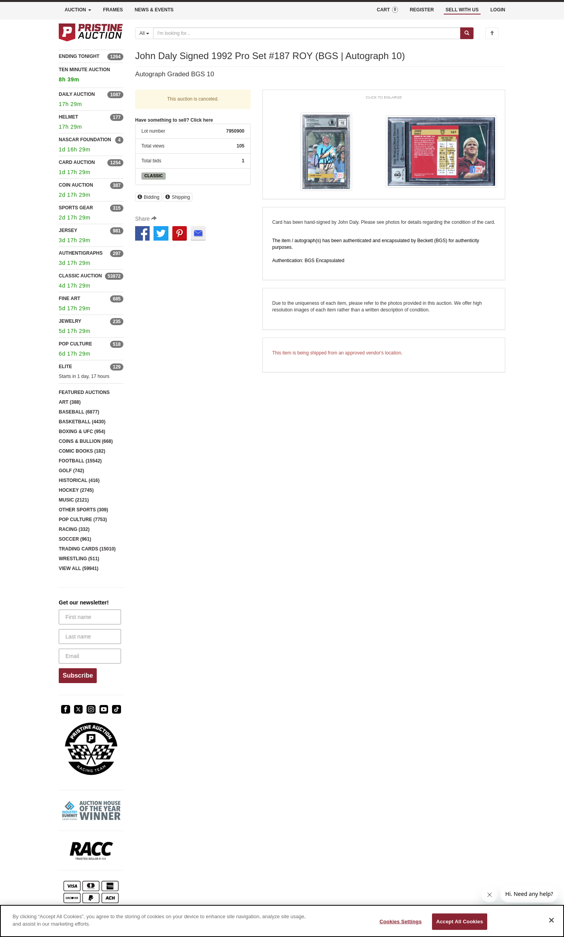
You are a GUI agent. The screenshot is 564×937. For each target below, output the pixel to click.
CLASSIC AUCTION (80, 276)
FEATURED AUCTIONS (84, 392)
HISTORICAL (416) (79, 480)
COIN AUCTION (76, 185)
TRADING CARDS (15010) (87, 549)
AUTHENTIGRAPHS (81, 253)
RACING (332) (74, 529)
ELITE (65, 366)
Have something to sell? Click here (174, 120)
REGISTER (422, 10)
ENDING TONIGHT (79, 56)
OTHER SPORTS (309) (83, 510)
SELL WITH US (462, 10)
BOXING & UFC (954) (82, 431)
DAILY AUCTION (77, 94)
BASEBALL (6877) (79, 412)
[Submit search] (467, 33)
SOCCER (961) (75, 539)
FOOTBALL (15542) (80, 461)
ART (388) (70, 402)
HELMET (68, 117)
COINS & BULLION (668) (86, 441)
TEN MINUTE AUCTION (91, 76)
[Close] (551, 920)
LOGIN (497, 10)
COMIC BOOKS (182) (82, 451)
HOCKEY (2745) (76, 490)
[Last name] (90, 636)
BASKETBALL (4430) (82, 421)
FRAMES (113, 10)
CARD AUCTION (77, 162)
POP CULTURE (75, 344)
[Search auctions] (307, 33)
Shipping (177, 197)
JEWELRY (70, 321)
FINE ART (69, 298)
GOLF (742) (71, 470)
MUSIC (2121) (74, 500)
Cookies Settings (401, 921)
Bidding (148, 197)
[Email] (90, 656)
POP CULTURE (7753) (83, 519)
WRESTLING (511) (79, 558)
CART (387, 10)
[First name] (90, 617)
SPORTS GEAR (76, 207)
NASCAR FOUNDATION (85, 139)
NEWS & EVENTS (154, 10)
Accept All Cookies (459, 921)
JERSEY (68, 230)
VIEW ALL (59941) (78, 568)
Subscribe (78, 675)
